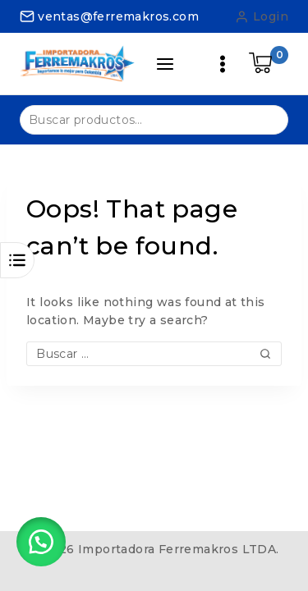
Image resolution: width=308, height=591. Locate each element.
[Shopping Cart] (268, 64)
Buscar (265, 118)
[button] (41, 541)
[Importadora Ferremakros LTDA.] (77, 63)
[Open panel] (165, 64)
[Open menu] (222, 64)
